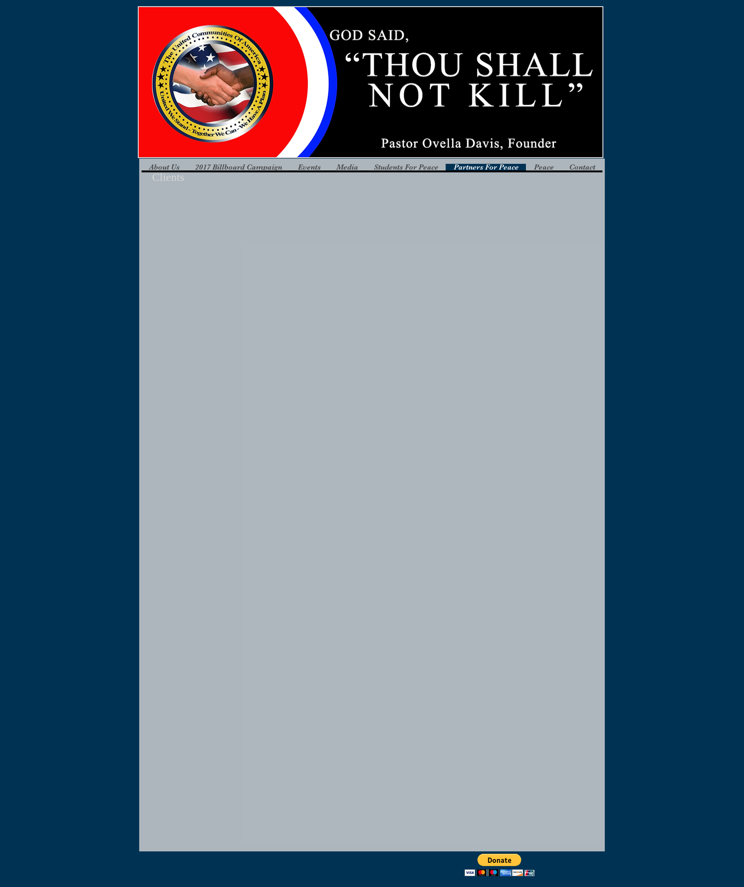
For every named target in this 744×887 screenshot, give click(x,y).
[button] (203, 278)
